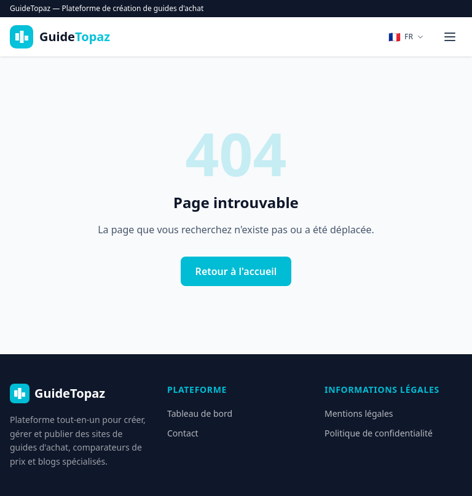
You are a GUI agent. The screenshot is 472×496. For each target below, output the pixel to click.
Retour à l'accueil (236, 271)
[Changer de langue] (406, 37)
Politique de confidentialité (378, 433)
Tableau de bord (199, 413)
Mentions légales (358, 413)
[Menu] (450, 37)
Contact (183, 433)
